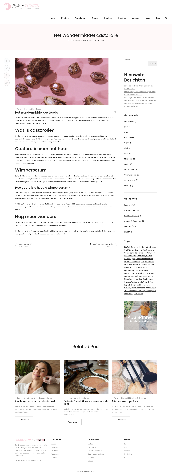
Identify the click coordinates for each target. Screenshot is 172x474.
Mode (126, 164)
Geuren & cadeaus (95, 451)
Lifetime (127, 451)
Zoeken (127, 59)
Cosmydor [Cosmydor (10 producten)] (141, 256)
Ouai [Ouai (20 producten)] (145, 279)
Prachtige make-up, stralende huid (139, 97)
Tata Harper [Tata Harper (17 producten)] (151, 288)
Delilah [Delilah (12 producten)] (149, 256)
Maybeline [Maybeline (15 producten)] (140, 273)
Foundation (92, 447)
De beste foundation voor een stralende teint (86, 402)
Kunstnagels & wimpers (96, 454)
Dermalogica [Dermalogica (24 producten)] (129, 258)
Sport (126, 232)
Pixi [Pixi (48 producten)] (151, 282)
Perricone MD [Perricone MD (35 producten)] (136, 282)
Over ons (55, 451)
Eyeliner (90, 444)
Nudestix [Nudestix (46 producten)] (132, 279)
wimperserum (63, 176)
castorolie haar (96, 154)
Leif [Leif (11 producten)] (153, 264)
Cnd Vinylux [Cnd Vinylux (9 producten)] (129, 250)
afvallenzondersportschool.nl (30, 460)
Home (70, 40)
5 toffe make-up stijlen (125, 401)
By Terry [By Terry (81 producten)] (143, 247)
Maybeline (128, 454)
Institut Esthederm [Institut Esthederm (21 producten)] (132, 261)
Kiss (125, 447)
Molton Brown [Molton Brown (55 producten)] (140, 276)
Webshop (55, 454)
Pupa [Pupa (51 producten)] (126, 285)
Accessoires (129, 121)
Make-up (128, 159)
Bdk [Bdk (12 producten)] (128, 247)
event (126, 132)
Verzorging (128, 185)
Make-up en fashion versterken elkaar (140, 100)
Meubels (127, 226)
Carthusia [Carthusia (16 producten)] (151, 247)
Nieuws (54, 457)
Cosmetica (129, 210)
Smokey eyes (130, 180)
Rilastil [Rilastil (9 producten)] (138, 285)
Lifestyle (127, 153)
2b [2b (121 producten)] (125, 247)
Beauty (77, 40)
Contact (55, 447)
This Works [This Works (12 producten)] (138, 293)
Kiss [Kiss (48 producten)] (142, 261)
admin (18, 109)
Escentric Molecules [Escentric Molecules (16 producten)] (144, 258)
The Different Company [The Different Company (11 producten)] (134, 291)
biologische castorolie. (56, 204)
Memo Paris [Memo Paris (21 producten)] (129, 276)
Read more (24, 419)
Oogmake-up (130, 175)
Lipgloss (91, 457)
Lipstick (90, 461)
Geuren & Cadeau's (132, 221)
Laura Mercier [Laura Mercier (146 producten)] (145, 264)
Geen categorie (131, 216)
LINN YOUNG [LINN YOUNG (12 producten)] (137, 267)
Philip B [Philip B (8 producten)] (146, 282)
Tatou (18, 398)
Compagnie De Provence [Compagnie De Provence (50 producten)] (135, 253)
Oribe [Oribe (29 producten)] (139, 279)
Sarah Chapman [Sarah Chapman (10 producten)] (138, 288)
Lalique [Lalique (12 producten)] (135, 264)
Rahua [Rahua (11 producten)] (132, 285)
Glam (126, 143)
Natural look (129, 169)
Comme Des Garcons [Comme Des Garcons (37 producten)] (144, 250)
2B (125, 444)
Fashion (127, 137)
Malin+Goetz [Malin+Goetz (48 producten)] (129, 273)
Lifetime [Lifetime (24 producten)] (127, 267)
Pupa (126, 457)
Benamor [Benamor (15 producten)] (135, 247)
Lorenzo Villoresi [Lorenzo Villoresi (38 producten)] (141, 270)
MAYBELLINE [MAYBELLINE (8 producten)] (149, 273)
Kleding (127, 148)
